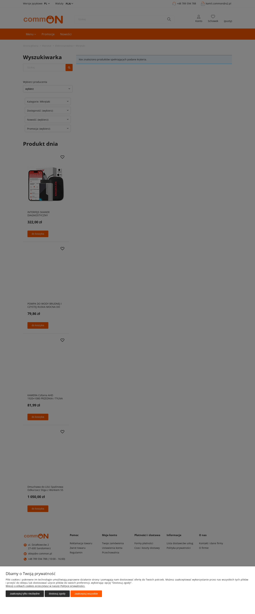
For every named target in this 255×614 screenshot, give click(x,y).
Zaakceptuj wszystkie (86, 593)
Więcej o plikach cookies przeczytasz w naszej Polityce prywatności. (45, 586)
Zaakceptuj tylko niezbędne (25, 593)
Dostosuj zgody (57, 593)
